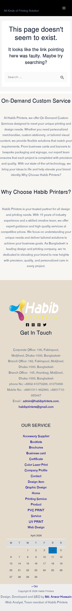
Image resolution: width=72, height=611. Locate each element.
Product (36, 504)
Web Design (36, 527)
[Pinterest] (39, 325)
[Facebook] (27, 325)
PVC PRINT (36, 510)
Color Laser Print (36, 465)
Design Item (36, 482)
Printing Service (36, 499)
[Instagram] (33, 325)
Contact (36, 476)
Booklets (36, 442)
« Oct (34, 586)
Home (36, 493)
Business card (36, 453)
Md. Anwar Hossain (58, 597)
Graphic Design (36, 487)
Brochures (36, 447)
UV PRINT (36, 521)
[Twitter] (44, 325)
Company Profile (36, 470)
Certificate (36, 459)
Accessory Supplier (36, 436)
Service (36, 516)
